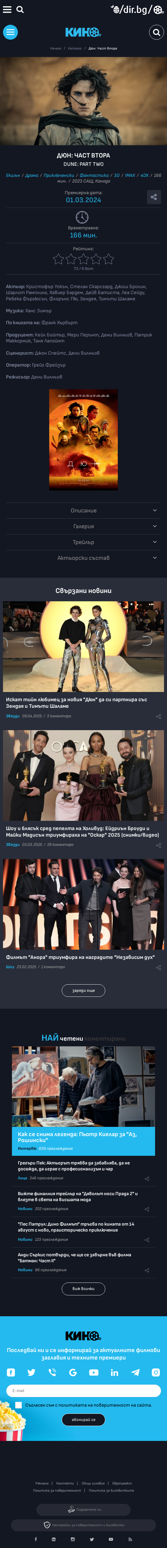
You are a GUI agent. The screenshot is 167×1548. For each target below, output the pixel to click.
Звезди (13, 716)
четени (71, 1038)
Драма (31, 175)
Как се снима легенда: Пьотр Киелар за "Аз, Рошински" (77, 1137)
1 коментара (53, 966)
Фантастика (94, 175)
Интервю (27, 1148)
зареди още (83, 990)
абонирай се (83, 1419)
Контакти (65, 1483)
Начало (55, 48)
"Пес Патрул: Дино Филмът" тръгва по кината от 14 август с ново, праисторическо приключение (76, 1227)
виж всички (83, 1288)
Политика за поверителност (57, 1490)
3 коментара (59, 716)
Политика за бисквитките (111, 1490)
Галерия (83, 526)
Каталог (75, 48)
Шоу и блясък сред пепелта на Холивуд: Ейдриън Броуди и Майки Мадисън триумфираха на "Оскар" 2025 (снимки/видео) (82, 831)
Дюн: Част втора (103, 48)
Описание (84, 510)
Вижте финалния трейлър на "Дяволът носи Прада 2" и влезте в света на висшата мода (78, 1197)
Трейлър (83, 542)
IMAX (130, 175)
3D (117, 175)
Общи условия (93, 1483)
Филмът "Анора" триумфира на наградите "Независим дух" (80, 957)
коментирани (105, 1038)
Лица (22, 1178)
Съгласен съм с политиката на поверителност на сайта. (88, 1405)
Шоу (10, 966)
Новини (25, 1208)
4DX (144, 175)
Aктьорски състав (84, 558)
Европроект (122, 1483)
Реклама (42, 1483)
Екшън (13, 175)
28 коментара (60, 844)
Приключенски (59, 175)
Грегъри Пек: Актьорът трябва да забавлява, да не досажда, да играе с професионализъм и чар (74, 1166)
